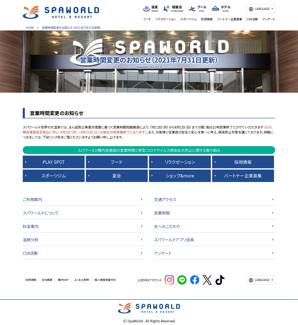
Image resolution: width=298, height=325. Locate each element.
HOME (30, 27)
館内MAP (63, 280)
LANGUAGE (262, 9)
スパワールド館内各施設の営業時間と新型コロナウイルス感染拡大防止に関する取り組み (149, 150)
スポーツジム (188, 19)
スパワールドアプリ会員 (174, 240)
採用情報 (207, 19)
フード (147, 19)
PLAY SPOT (54, 162)
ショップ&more (180, 175)
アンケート (268, 19)
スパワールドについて (41, 213)
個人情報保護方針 (105, 280)
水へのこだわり (167, 226)
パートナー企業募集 (229, 19)
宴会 (116, 175)
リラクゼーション (165, 19)
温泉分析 (30, 240)
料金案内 (30, 226)
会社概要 (47, 280)
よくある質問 (81, 280)
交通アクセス (165, 199)
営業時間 (162, 213)
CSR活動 (252, 19)
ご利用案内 (32, 199)
